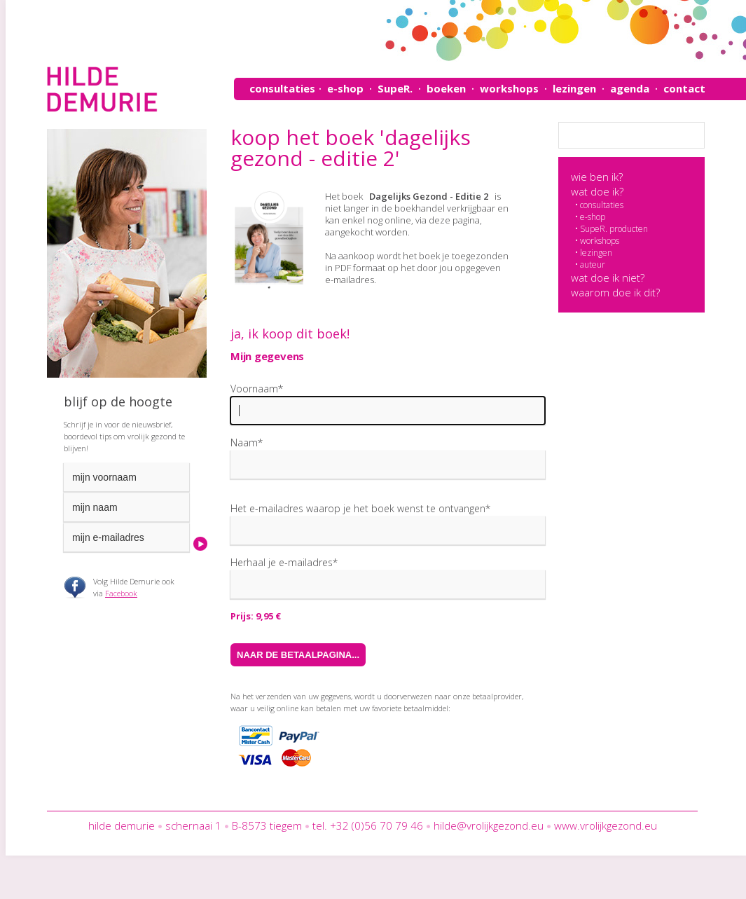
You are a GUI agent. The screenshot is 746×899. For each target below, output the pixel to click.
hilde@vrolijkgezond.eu (489, 825)
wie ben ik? (597, 177)
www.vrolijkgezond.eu (605, 825)
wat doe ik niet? (607, 277)
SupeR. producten (614, 229)
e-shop (345, 88)
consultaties (282, 88)
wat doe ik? (597, 191)
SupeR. (395, 88)
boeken (446, 88)
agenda (629, 88)
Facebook (121, 593)
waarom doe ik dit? (615, 292)
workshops (509, 88)
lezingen (574, 88)
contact (684, 88)
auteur (592, 264)
